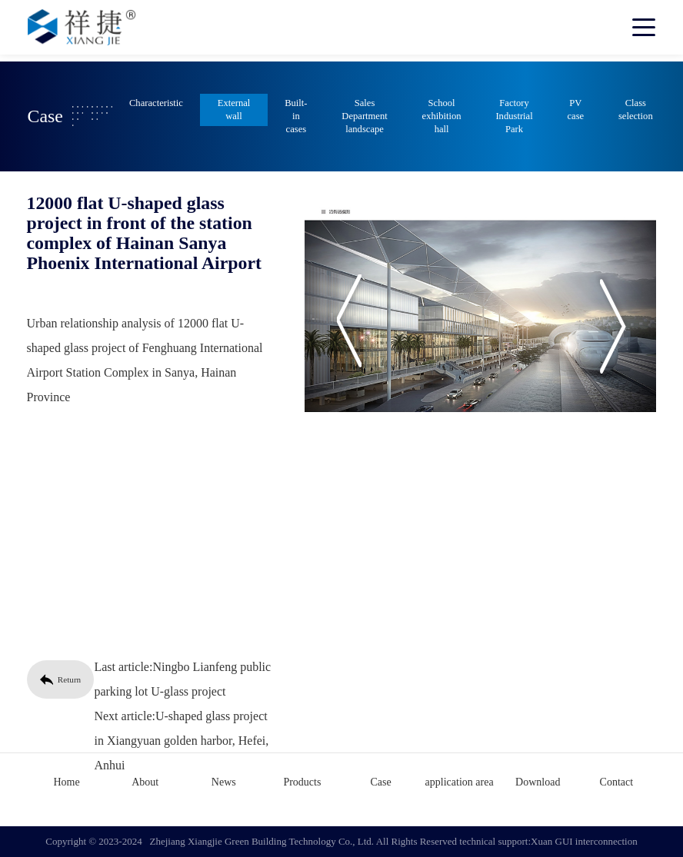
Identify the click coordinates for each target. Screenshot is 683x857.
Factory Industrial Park (513, 116)
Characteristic (156, 103)
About (145, 782)
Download (537, 782)
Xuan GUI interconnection (584, 841)
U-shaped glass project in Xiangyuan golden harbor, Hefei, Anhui (179, 740)
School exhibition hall (441, 116)
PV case (575, 109)
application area (459, 782)
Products (302, 782)
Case (380, 782)
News (224, 782)
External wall (234, 109)
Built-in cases (296, 116)
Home (66, 782)
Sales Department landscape (364, 116)
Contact (617, 782)
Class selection (635, 109)
